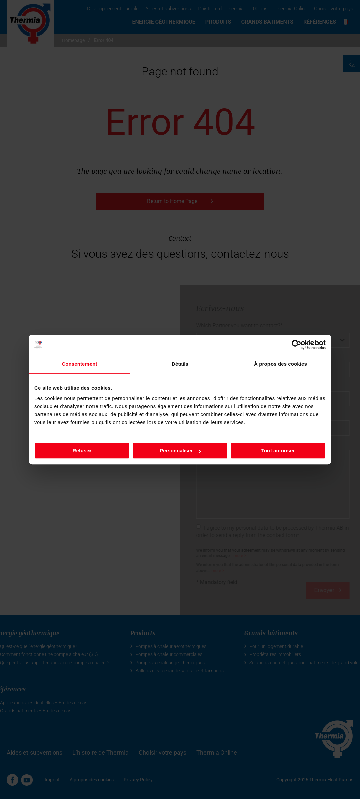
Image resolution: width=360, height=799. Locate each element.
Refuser (82, 450)
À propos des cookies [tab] (280, 364)
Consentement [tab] (79, 364)
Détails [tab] (180, 364)
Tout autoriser (278, 450)
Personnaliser (180, 450)
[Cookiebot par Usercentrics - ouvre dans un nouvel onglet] (296, 345)
